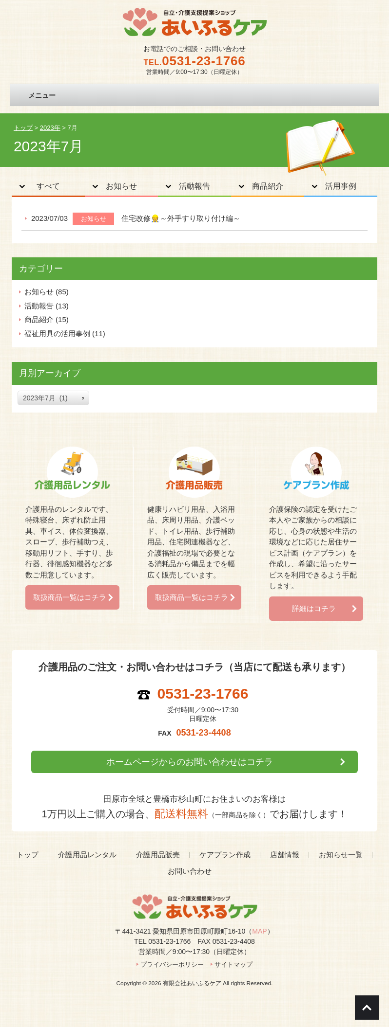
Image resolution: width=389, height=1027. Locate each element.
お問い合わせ (190, 871)
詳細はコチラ (314, 608)
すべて (48, 186)
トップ (28, 854)
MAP (259, 931)
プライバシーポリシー (172, 964)
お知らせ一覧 (341, 854)
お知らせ (121, 186)
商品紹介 (267, 186)
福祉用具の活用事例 (57, 333)
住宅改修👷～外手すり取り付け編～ (180, 218)
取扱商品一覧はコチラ (69, 597)
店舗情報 (284, 854)
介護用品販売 (158, 854)
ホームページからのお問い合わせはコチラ (189, 762)
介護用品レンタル (87, 854)
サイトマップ (233, 964)
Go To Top (367, 1007)
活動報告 (194, 186)
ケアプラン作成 (225, 854)
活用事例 (340, 186)
